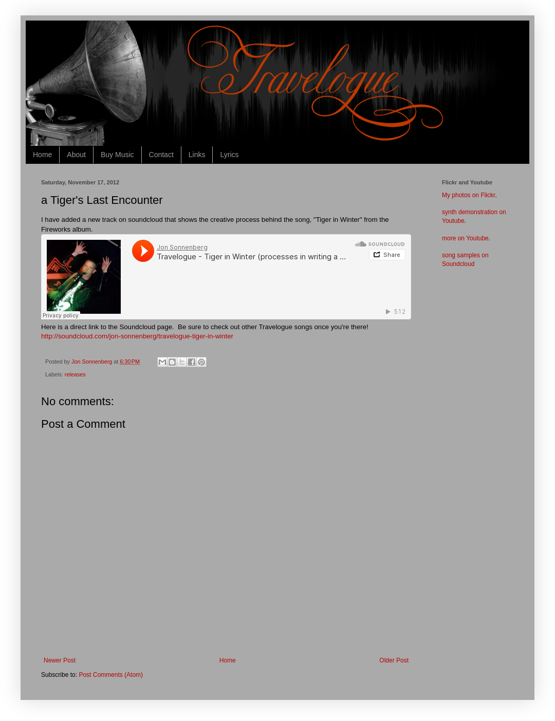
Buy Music (117, 154)
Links (197, 154)
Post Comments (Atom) (111, 674)
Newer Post (60, 660)
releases (75, 374)
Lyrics (229, 154)
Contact (161, 154)
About (76, 154)
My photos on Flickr (468, 195)
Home (42, 154)
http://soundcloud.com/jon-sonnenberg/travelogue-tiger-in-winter (137, 336)
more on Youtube (465, 238)
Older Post (394, 660)
